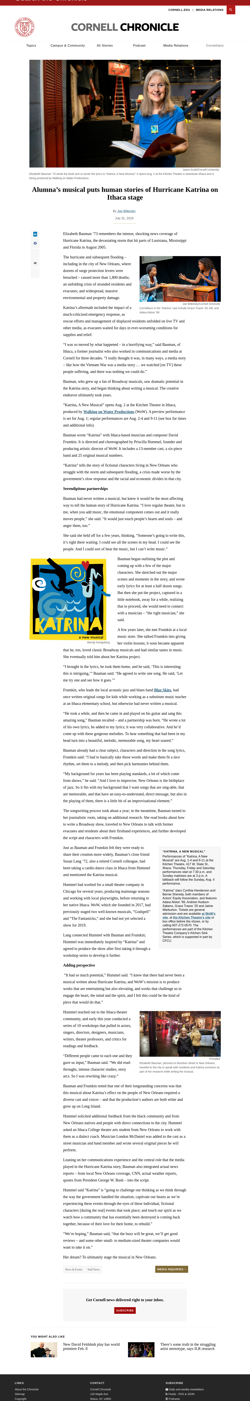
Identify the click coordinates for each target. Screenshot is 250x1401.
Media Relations (210, 5)
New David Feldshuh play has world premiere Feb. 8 (91, 1341)
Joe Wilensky (126, 206)
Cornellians (215, 40)
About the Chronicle (27, 1384)
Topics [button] (31, 40)
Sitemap (20, 1389)
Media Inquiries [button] (171, 1264)
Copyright (20, 1394)
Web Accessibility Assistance (32, 1398)
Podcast (139, 40)
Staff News (93, 1264)
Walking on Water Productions (108, 407)
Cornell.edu (179, 5)
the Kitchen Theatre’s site (192, 912)
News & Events (73, 1264)
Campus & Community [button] (67, 40)
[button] (231, 5)
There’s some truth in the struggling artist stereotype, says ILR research (188, 1341)
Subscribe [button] (125, 1305)
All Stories (105, 40)
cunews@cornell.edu (102, 1398)
